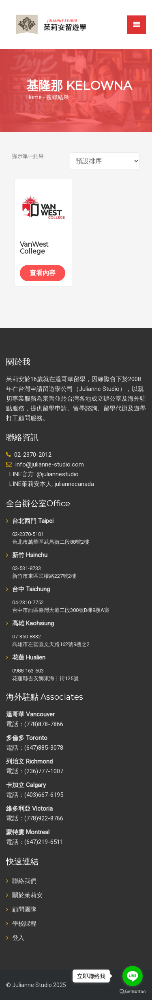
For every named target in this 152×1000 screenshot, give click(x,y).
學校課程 (24, 923)
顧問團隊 (24, 909)
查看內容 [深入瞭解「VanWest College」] (43, 273)
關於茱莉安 (27, 895)
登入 (18, 937)
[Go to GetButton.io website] (133, 991)
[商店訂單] (105, 161)
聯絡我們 (24, 881)
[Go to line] (132, 976)
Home (34, 97)
